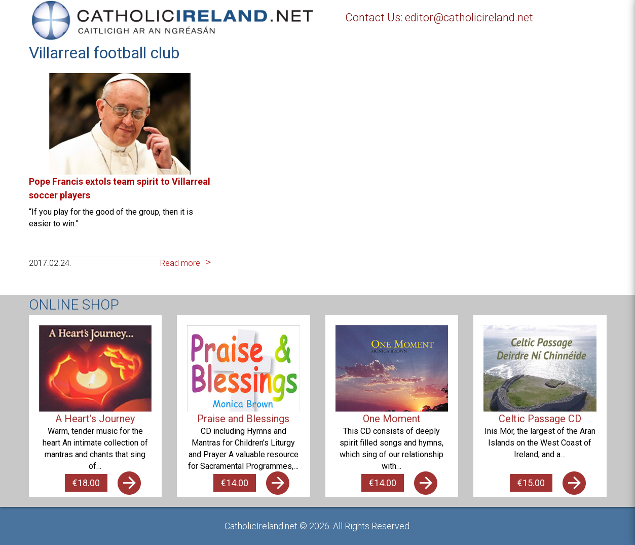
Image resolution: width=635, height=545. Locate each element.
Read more (180, 263)
